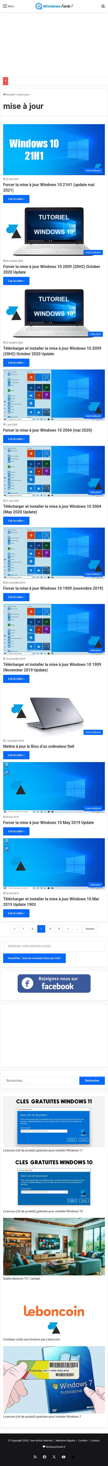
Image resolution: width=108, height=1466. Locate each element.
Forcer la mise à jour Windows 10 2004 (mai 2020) (47, 430)
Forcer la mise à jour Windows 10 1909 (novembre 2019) (53, 588)
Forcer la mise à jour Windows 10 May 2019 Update (48, 822)
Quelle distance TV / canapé (21, 1278)
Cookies (83, 1440)
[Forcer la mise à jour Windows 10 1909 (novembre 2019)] (54, 553)
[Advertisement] (55, 44)
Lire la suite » (16, 199)
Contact (95, 1440)
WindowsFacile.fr (56, 1446)
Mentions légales (65, 1440)
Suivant (90, 928)
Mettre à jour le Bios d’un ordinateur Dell (38, 746)
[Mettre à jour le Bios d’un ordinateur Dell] (54, 711)
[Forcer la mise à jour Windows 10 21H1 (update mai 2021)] (54, 149)
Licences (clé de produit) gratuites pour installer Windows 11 (43, 1150)
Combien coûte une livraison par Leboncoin (31, 1339)
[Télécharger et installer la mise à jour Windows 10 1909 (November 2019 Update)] (54, 629)
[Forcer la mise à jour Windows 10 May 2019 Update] (54, 787)
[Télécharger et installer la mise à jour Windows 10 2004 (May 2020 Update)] (54, 471)
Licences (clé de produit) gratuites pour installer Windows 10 (43, 1211)
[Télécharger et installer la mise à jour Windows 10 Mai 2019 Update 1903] (54, 863)
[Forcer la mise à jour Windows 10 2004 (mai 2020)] (54, 395)
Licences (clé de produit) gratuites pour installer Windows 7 (42, 1416)
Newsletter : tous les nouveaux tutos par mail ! (34, 958)
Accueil (9, 94)
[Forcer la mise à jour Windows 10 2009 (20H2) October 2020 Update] (54, 231)
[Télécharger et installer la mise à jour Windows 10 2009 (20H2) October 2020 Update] (54, 313)
